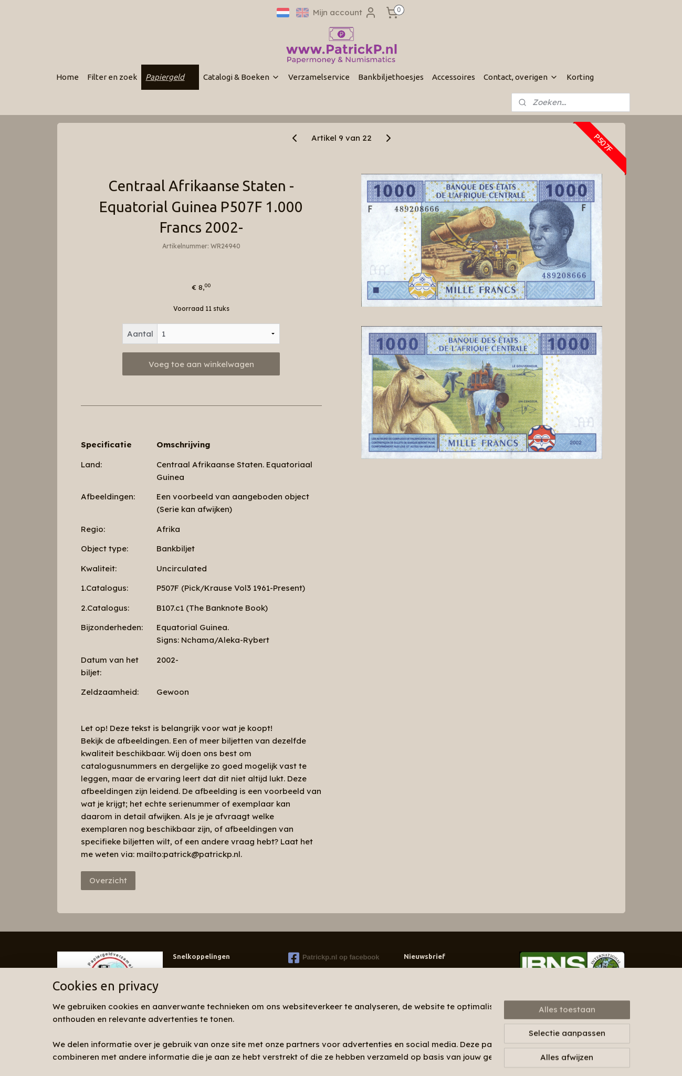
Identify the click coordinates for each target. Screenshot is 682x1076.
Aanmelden (434, 997)
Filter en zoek (112, 76)
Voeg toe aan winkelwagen (201, 364)
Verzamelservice (319, 76)
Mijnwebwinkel (475, 1056)
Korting (580, 76)
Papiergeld (170, 76)
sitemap (322, 1056)
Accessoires (453, 76)
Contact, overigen (521, 76)
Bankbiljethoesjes (391, 76)
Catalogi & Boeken (241, 76)
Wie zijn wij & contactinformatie (222, 973)
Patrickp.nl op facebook (334, 958)
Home (67, 76)
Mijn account (345, 12)
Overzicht (108, 880)
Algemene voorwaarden (210, 1013)
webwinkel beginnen (382, 1056)
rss (343, 1056)
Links (180, 1003)
